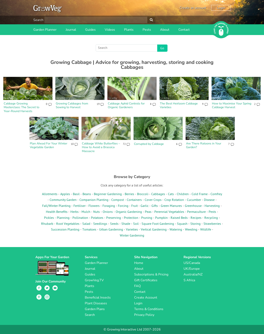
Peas (148, 212)
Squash (182, 224)
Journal (71, 29)
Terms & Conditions (148, 309)
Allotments (49, 194)
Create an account (193, 8)
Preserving (113, 218)
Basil (76, 194)
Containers (134, 200)
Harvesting (212, 206)
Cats (171, 194)
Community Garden (63, 200)
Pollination (80, 218)
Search (38, 20)
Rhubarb (47, 224)
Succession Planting (65, 230)
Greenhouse (193, 206)
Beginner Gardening (108, 194)
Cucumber (194, 200)
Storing (195, 224)
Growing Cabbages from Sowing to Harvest (72, 105)
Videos (110, 29)
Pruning (146, 218)
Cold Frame (200, 194)
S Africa (189, 280)
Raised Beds (179, 218)
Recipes (196, 218)
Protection (131, 218)
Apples (65, 194)
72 (124, 144)
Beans (87, 194)
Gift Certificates (145, 280)
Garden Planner (45, 29)
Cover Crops (153, 200)
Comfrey (216, 194)
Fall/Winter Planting (56, 206)
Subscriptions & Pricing (151, 274)
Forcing (123, 206)
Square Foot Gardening (158, 224)
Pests (147, 29)
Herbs (74, 212)
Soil (136, 224)
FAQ (137, 286)
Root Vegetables (67, 224)
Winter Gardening (132, 236)
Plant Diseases (96, 303)
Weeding (191, 230)
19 (98, 104)
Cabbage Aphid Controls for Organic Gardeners (126, 105)
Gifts (154, 206)
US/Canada (192, 263)
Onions (108, 212)
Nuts (96, 212)
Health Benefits (56, 212)
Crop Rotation (174, 200)
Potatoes (97, 218)
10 (72, 144)
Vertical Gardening (154, 230)
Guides (90, 29)
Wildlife (205, 230)
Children (183, 194)
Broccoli (142, 194)
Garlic (145, 206)
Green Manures (171, 206)
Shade (125, 224)
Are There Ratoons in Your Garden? (203, 145)
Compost (117, 200)
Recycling (211, 218)
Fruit (134, 206)
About (164, 29)
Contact (184, 29)
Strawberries (212, 224)
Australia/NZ (193, 274)
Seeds (114, 224)
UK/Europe (192, 268)
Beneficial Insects (98, 297)
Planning (63, 218)
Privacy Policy (144, 315)
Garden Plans (95, 309)
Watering (176, 230)
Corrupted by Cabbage (149, 144)
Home (138, 263)
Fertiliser (79, 206)
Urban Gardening (111, 230)
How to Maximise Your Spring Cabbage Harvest (231, 105)
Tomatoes (89, 230)
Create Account (145, 297)
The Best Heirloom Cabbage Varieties (179, 105)
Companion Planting (93, 200)
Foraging (108, 206)
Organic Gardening (129, 212)
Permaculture (196, 212)
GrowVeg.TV (94, 280)
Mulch (85, 212)
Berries (129, 194)
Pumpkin (161, 218)
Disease (209, 200)
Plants (129, 29)
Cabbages (158, 194)
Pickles (49, 218)
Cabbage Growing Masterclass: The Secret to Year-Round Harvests (21, 107)
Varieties (132, 230)
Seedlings (100, 224)
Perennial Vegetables (169, 212)
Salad (86, 224)
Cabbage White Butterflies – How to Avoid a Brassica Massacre (101, 147)
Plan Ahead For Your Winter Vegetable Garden (48, 145)
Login (221, 8)
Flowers (94, 206)
